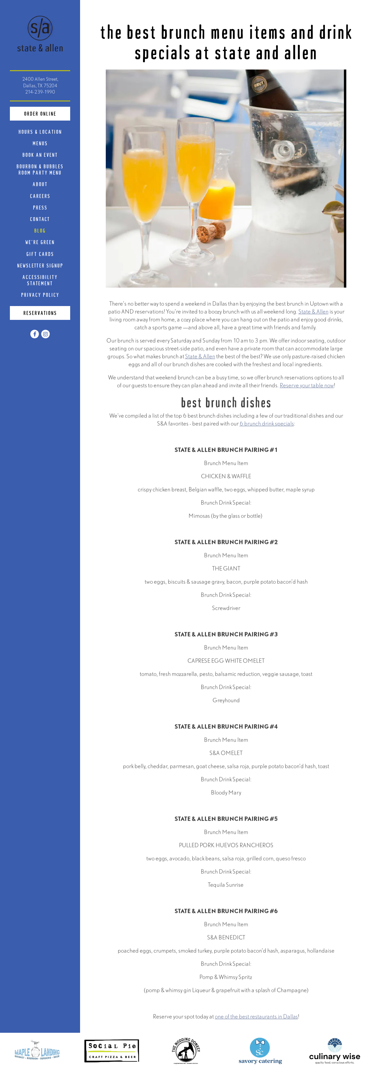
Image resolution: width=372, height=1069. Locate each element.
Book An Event (40, 155)
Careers (40, 196)
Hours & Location (40, 131)
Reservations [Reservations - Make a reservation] (40, 313)
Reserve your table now (307, 386)
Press (40, 207)
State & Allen (314, 312)
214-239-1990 (40, 92)
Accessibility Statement (40, 280)
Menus (40, 143)
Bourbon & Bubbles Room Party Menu (43, 169)
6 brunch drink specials (267, 424)
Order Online (47, 113)
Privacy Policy (41, 294)
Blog (40, 230)
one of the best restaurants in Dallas (256, 1017)
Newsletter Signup (40, 265)
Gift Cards (41, 253)
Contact (40, 219)
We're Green (40, 242)
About (40, 184)
